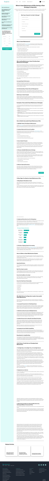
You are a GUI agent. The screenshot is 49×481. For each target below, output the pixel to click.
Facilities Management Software (6, 476)
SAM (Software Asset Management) (7, 472)
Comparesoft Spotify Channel (19, 469)
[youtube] (43, 465)
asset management (27, 43)
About (20, 1)
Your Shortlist (24, 1)
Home (17, 1)
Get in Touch (12, 465)
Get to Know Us (31, 468)
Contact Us (40, 472)
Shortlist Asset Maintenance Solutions (7, 48)
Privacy (6, 465)
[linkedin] (39, 465)
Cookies (9, 465)
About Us (30, 469)
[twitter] (41, 465)
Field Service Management (6, 479)
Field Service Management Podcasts (20, 475)
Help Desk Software (5, 480)
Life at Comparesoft (31, 472)
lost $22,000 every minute (31, 224)
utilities (26, 365)
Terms (3, 465)
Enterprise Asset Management (6, 475)
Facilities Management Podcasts (20, 472)
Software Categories (30, 1)
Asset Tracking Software (5, 469)
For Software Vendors (41, 468)
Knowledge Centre (18, 468)
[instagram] (45, 465)
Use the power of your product (42, 469)
